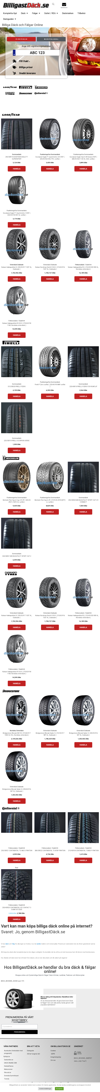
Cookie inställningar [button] (45, 1088)
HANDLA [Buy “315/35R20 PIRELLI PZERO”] (16, 396)
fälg (13, 944)
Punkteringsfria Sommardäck (50, 154)
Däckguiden (9, 19)
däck (7, 944)
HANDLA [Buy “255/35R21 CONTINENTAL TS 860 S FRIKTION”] (16, 860)
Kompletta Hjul (10, 13)
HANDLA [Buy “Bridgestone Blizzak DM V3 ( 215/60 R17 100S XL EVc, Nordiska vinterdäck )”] (16, 745)
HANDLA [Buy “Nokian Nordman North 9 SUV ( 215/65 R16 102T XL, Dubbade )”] (50, 279)
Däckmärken (67, 13)
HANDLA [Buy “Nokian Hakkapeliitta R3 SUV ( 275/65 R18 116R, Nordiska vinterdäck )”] (16, 335)
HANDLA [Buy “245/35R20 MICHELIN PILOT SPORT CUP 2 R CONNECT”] (83, 512)
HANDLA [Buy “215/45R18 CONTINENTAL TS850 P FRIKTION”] (83, 860)
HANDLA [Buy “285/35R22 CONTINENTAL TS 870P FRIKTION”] (50, 860)
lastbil (39, 944)
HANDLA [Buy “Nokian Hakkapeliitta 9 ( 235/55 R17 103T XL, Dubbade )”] (16, 279)
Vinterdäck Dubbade (16, 265)
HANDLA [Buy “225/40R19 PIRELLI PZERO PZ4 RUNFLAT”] (83, 396)
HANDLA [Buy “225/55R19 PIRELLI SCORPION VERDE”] (16, 450)
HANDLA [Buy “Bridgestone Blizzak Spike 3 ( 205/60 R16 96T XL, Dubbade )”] (16, 801)
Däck (24, 13)
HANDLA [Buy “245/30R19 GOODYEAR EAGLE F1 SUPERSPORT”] (16, 169)
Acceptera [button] (59, 1088)
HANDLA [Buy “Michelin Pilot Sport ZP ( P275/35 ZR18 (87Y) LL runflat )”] (50, 512)
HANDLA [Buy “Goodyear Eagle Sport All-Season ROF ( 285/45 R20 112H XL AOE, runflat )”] (83, 169)
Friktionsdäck (79, 265)
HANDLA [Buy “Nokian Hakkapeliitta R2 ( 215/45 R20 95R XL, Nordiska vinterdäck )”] (83, 279)
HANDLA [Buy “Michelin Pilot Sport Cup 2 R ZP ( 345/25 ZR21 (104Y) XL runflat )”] (16, 512)
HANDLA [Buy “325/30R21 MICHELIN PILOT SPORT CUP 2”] (16, 566)
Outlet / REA (51, 13)
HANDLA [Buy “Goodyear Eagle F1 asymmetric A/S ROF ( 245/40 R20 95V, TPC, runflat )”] (50, 169)
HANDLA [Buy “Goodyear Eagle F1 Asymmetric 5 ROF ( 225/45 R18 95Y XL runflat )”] (16, 225)
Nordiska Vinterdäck (17, 731)
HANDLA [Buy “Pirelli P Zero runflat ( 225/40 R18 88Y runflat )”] (50, 396)
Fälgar (36, 13)
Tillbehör (82, 13)
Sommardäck (16, 154)
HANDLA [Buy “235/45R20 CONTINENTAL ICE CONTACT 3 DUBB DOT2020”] (16, 919)
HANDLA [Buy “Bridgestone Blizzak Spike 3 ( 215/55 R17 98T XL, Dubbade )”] (50, 745)
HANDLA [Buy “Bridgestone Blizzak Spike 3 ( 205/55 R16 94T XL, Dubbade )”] (83, 745)
